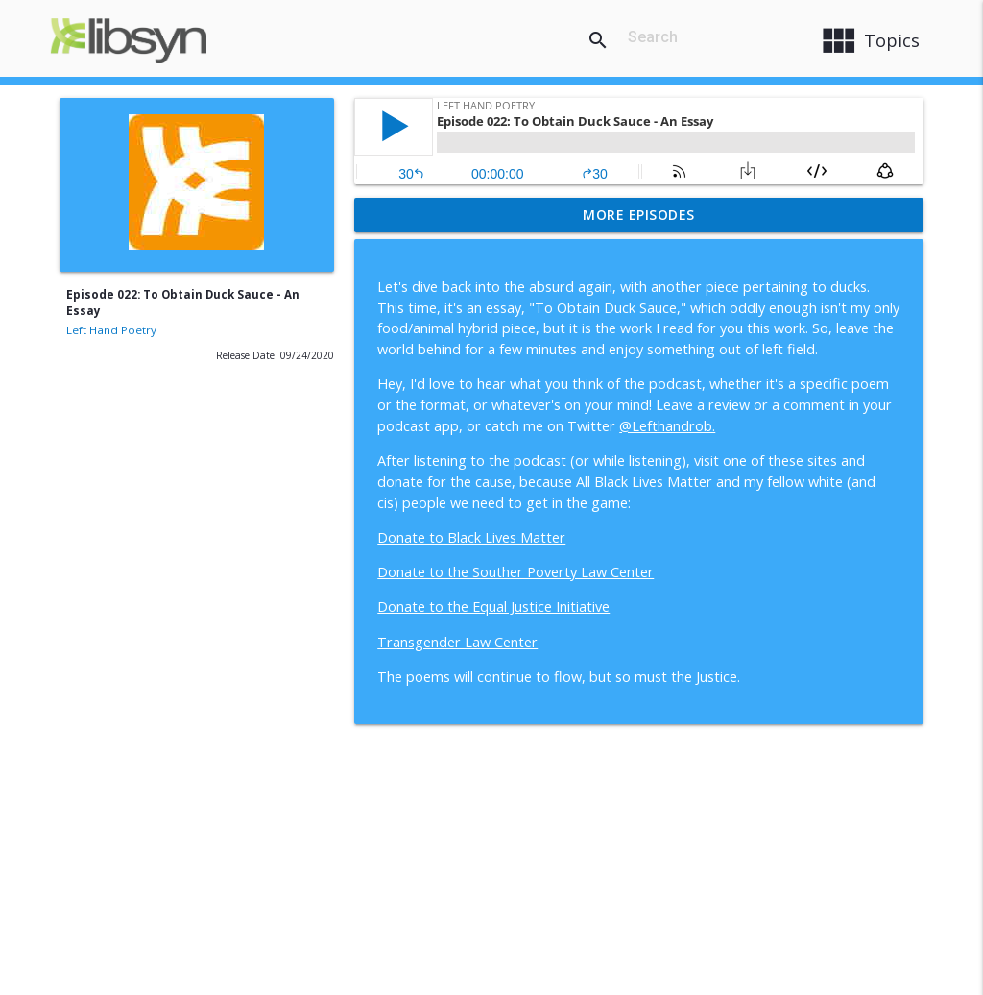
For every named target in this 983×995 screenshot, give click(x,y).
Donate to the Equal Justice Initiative (493, 606)
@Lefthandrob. (667, 426)
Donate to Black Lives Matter (471, 537)
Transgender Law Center (457, 642)
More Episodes (639, 215)
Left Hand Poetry (111, 330)
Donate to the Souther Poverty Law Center (515, 572)
